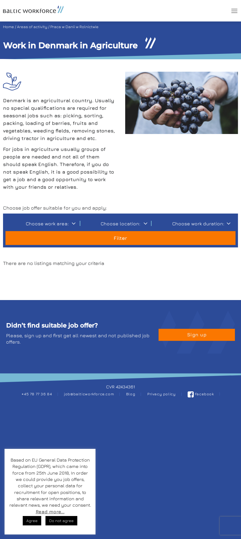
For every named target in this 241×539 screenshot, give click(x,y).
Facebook (201, 394)
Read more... (50, 511)
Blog (130, 394)
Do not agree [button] (61, 520)
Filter (120, 238)
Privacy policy (161, 394)
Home (8, 26)
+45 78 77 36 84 (37, 394)
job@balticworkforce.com (89, 394)
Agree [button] (32, 520)
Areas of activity (32, 26)
